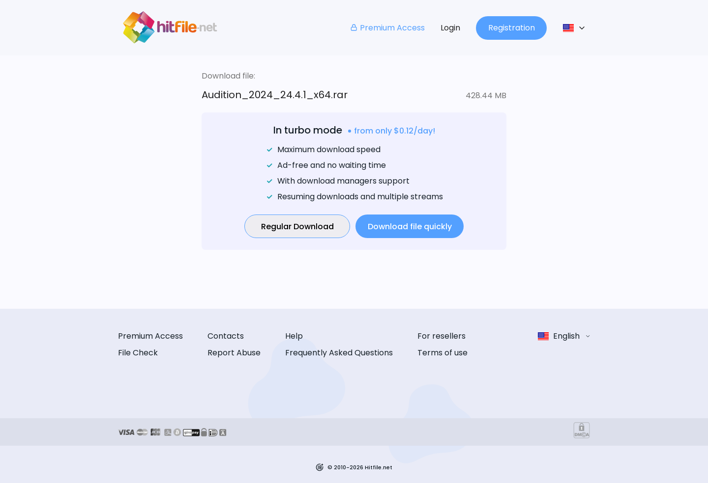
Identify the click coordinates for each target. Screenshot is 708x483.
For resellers (441, 336)
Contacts (225, 336)
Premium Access (387, 27)
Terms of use (442, 352)
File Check (138, 352)
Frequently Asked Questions (339, 352)
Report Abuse (234, 352)
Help (294, 336)
